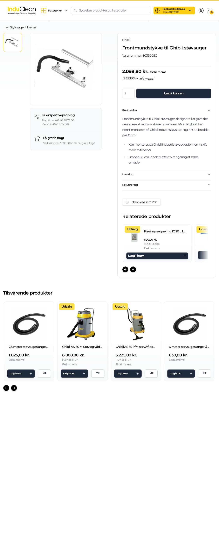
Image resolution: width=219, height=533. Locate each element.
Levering (166, 174)
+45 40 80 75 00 (171, 12)
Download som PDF (141, 202)
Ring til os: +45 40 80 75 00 (58, 120)
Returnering (166, 185)
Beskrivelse (166, 110)
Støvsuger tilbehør (20, 27)
